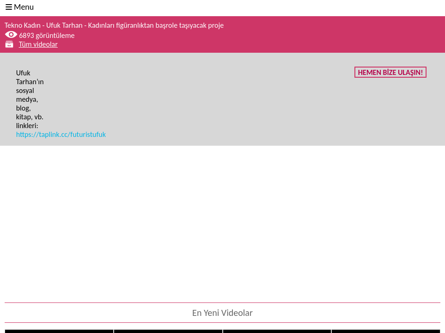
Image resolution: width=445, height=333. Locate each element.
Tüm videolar (38, 44)
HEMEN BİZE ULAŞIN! (390, 72)
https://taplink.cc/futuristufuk (61, 134)
